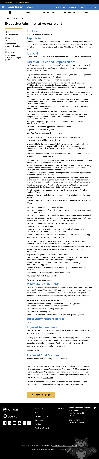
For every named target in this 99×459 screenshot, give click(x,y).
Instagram (19, 422)
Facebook (4, 422)
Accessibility (39, 408)
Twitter (9, 422)
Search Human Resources (66, 7)
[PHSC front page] (15, 2)
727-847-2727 (74, 420)
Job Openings (69, 12)
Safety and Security (42, 428)
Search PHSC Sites (88, 7)
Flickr (24, 422)
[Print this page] (41, 395)
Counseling (60, 408)
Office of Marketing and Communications (64, 445)
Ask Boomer (13, 410)
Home (10, 12)
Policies (38, 424)
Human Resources (17, 7)
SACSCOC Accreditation (78, 423)
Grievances (39, 420)
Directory (38, 412)
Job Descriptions (49, 12)
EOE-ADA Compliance (43, 416)
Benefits (29, 12)
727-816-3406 (48, 377)
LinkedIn (29, 422)
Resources (89, 12)
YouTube (14, 422)
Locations (12, 417)
